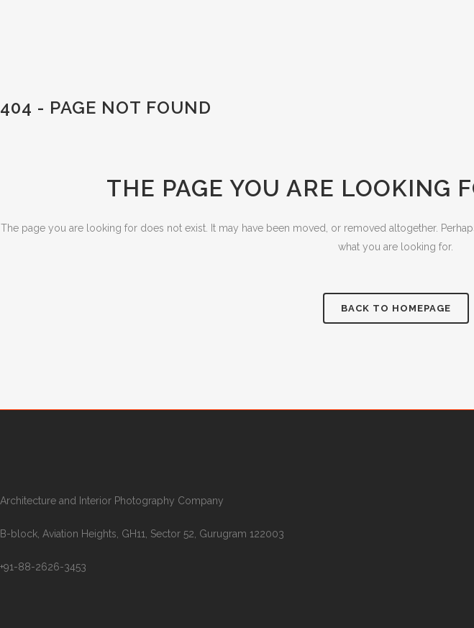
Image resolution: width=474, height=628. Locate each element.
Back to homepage (396, 308)
